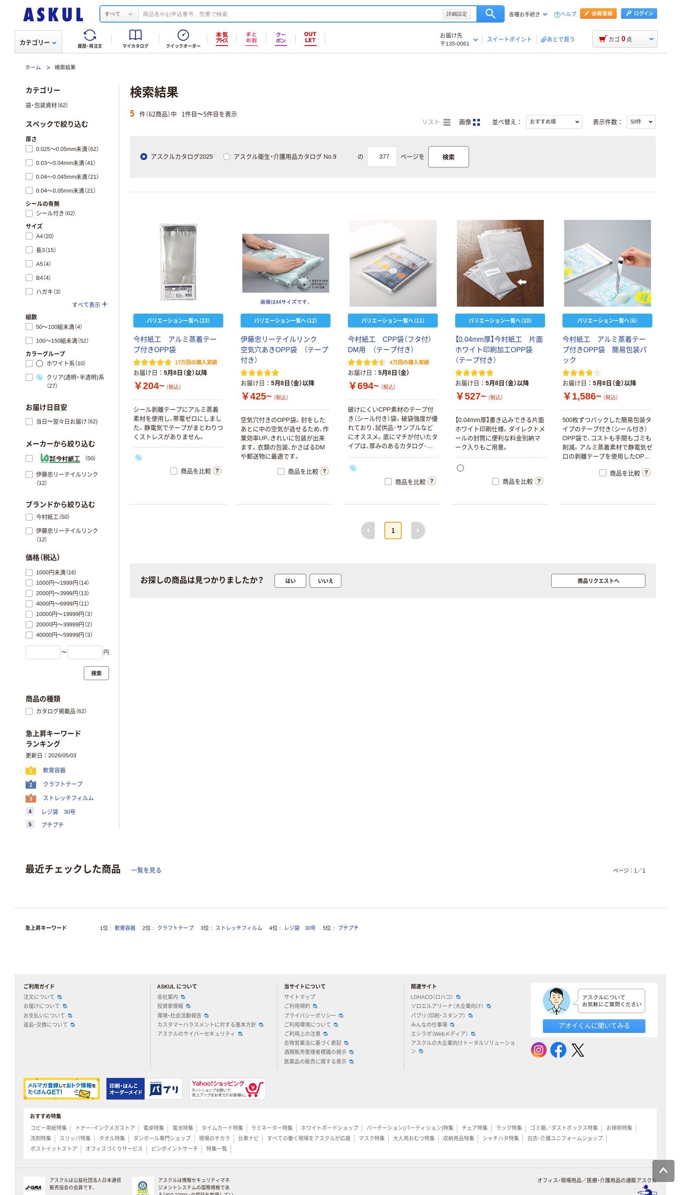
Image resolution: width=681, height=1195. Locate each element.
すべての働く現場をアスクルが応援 (308, 1139)
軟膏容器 (125, 928)
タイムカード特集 (222, 1128)
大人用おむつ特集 (414, 1139)
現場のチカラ (214, 1139)
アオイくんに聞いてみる (594, 1025)
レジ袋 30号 (300, 928)
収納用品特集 (458, 1139)
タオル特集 (112, 1139)
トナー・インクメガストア (105, 1128)
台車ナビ (248, 1139)
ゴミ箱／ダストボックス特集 (564, 1128)
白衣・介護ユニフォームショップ (565, 1139)
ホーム (33, 68)
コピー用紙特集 (48, 1128)
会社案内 (171, 997)
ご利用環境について (311, 1025)
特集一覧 (216, 1149)
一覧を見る (146, 870)
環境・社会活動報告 (182, 1016)
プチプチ (348, 928)
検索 (490, 14)
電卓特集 (153, 1128)
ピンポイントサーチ (174, 1149)
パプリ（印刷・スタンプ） (442, 1016)
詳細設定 (456, 13)
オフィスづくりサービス (114, 1149)
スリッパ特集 (75, 1139)
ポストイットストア (53, 1149)
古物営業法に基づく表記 (316, 1043)
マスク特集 (372, 1139)
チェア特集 (475, 1128)
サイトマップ (299, 997)
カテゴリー (38, 42)
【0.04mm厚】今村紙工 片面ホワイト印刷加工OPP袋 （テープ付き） (499, 350)
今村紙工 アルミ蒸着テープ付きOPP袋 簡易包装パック (604, 350)
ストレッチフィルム (238, 928)
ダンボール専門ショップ (162, 1139)
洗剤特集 (40, 1139)
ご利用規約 (300, 1006)
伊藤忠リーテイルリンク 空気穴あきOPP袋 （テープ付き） (284, 350)
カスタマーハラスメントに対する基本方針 (210, 1025)
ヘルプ (568, 14)
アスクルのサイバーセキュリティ (199, 1034)
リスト (436, 122)
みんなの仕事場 (432, 1025)
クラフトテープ (175, 928)
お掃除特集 (619, 1128)
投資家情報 (173, 1006)
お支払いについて (47, 1016)
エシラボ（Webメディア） (443, 1034)
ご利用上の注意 (305, 1034)
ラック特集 (509, 1128)
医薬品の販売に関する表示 (319, 1062)
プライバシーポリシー (313, 1016)
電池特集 (182, 1128)
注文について (42, 997)
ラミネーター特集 (272, 1128)
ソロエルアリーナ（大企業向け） (451, 1006)
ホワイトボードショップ (329, 1128)
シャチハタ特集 (501, 1139)
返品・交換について (49, 1025)
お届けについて (45, 1006)
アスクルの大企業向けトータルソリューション (463, 1047)
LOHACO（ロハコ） (436, 997)
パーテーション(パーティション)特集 (410, 1128)
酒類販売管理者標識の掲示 (319, 1052)
